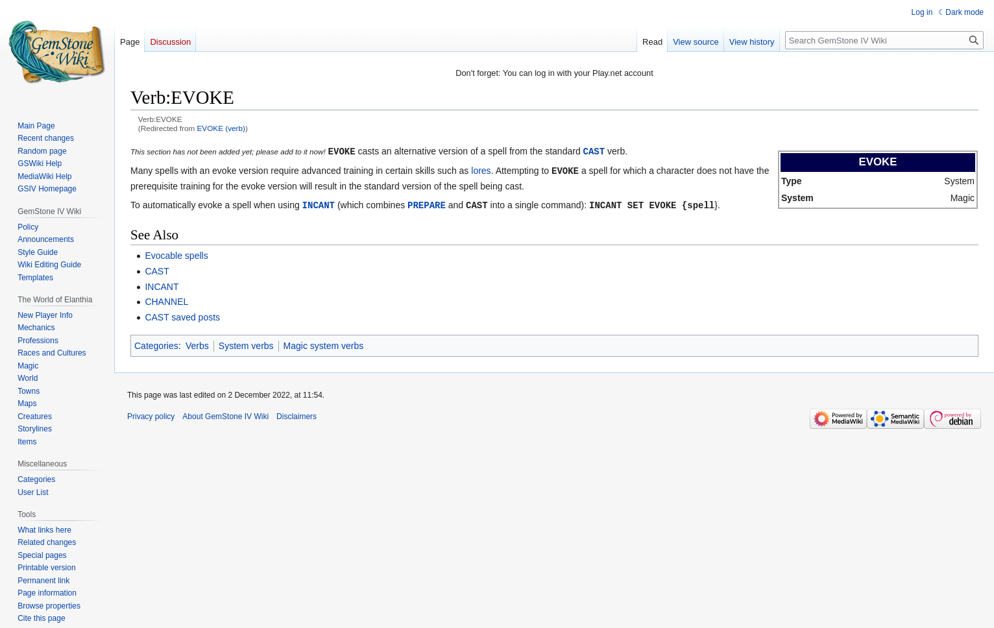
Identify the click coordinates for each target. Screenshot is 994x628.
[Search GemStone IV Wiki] (884, 40)
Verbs (197, 344)
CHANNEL (166, 300)
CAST (594, 151)
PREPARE (426, 203)
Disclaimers (296, 414)
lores (481, 170)
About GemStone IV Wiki (225, 414)
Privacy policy (151, 414)
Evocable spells (176, 253)
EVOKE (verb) (221, 128)
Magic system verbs (324, 344)
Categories (156, 344)
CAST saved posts (182, 315)
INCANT (318, 203)
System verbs (246, 344)
